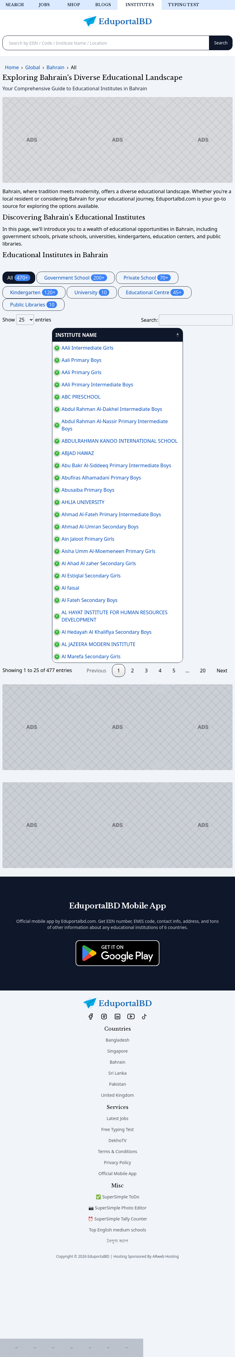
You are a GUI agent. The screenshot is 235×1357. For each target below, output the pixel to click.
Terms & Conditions (117, 1239)
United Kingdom (117, 1183)
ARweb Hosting (165, 1344)
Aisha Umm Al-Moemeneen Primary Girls (53, 599)
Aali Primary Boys (26, 360)
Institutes (139, 4)
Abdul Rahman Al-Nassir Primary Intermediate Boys (65, 432)
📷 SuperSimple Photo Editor (117, 1296)
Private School (147, 277)
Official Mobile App (117, 1262)
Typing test (183, 4)
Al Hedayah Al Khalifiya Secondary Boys (51, 709)
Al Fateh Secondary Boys (34, 670)
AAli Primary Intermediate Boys (41, 384)
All (18, 277)
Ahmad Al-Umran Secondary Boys (44, 559)
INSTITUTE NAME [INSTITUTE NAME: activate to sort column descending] (26, 335)
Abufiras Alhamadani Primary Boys (45, 496)
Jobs (44, 4)
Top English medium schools (117, 1318)
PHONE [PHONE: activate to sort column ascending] (177, 335)
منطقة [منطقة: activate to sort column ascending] (210, 335)
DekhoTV (118, 1228)
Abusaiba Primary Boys (32, 512)
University (91, 292)
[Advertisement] (71, 1348)
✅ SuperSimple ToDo (117, 1285)
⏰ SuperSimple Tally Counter (117, 1307)
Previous (96, 758)
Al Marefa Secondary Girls (35, 744)
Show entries (26, 319)
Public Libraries (33, 304)
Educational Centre (155, 292)
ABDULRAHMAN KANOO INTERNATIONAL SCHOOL (64, 448)
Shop (73, 4)
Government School (75, 277)
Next (222, 758)
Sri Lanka (117, 1161)
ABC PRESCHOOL (25, 396)
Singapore (117, 1139)
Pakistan (117, 1172)
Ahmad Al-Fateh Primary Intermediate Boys (55, 543)
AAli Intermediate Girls (32, 347)
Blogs (103, 4)
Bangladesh (117, 1128)
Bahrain (117, 1150)
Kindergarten (34, 292)
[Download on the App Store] (117, 1041)
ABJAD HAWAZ (22, 460)
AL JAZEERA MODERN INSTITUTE (43, 728)
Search (15, 4)
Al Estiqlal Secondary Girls (35, 638)
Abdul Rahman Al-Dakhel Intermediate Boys (56, 412)
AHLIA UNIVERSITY (27, 527)
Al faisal (15, 654)
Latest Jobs (117, 1206)
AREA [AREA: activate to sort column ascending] (141, 335)
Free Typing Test (117, 1217)
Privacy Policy (117, 1251)
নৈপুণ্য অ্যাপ (117, 1329)
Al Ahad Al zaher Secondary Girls (43, 618)
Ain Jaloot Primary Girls (32, 579)
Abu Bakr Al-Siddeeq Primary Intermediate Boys (60, 476)
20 (203, 758)
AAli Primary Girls (26, 372)
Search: (187, 320)
